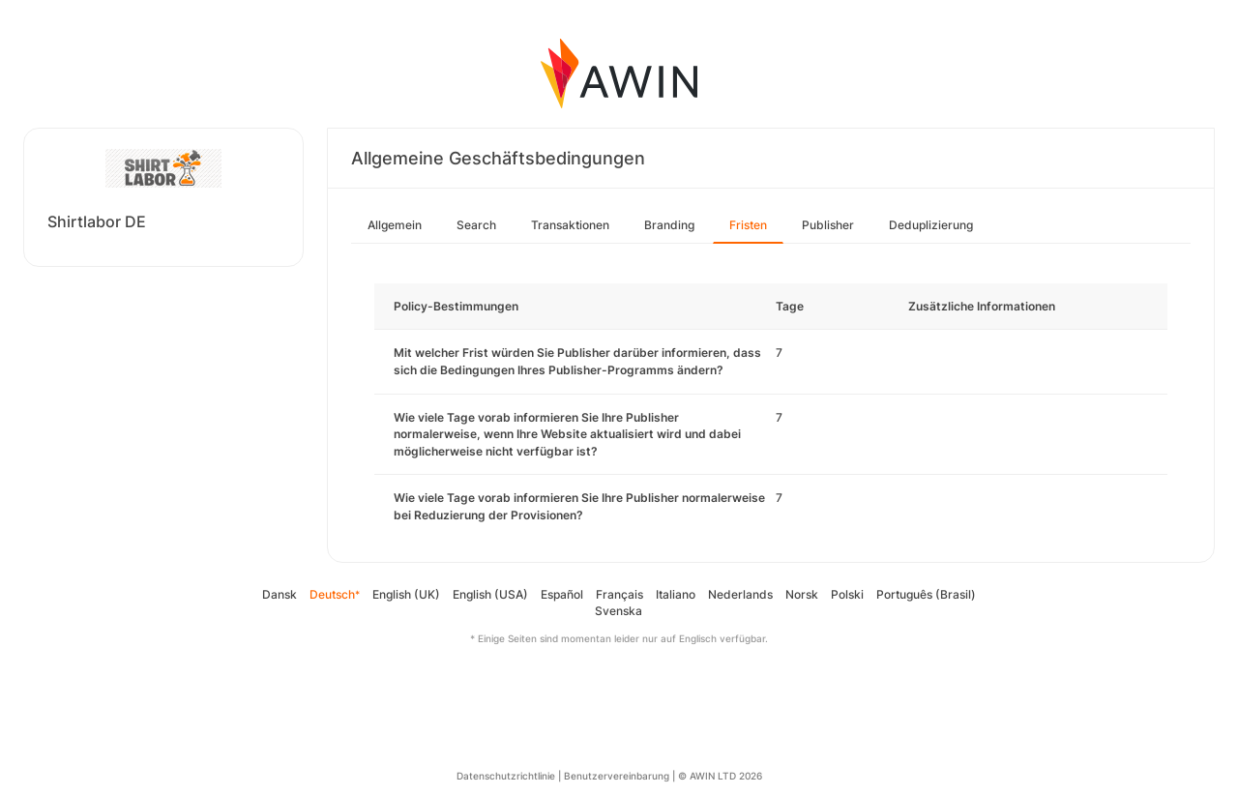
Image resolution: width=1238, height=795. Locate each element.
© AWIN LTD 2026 (720, 775)
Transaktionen (570, 225)
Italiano (675, 594)
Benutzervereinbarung (616, 775)
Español (562, 594)
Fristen (748, 225)
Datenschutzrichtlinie (506, 775)
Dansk (279, 594)
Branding (669, 225)
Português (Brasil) (926, 594)
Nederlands (740, 594)
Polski (847, 594)
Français (619, 594)
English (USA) (490, 594)
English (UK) (406, 594)
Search (476, 225)
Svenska (618, 611)
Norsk (801, 594)
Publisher (828, 225)
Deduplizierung (931, 225)
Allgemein (395, 225)
